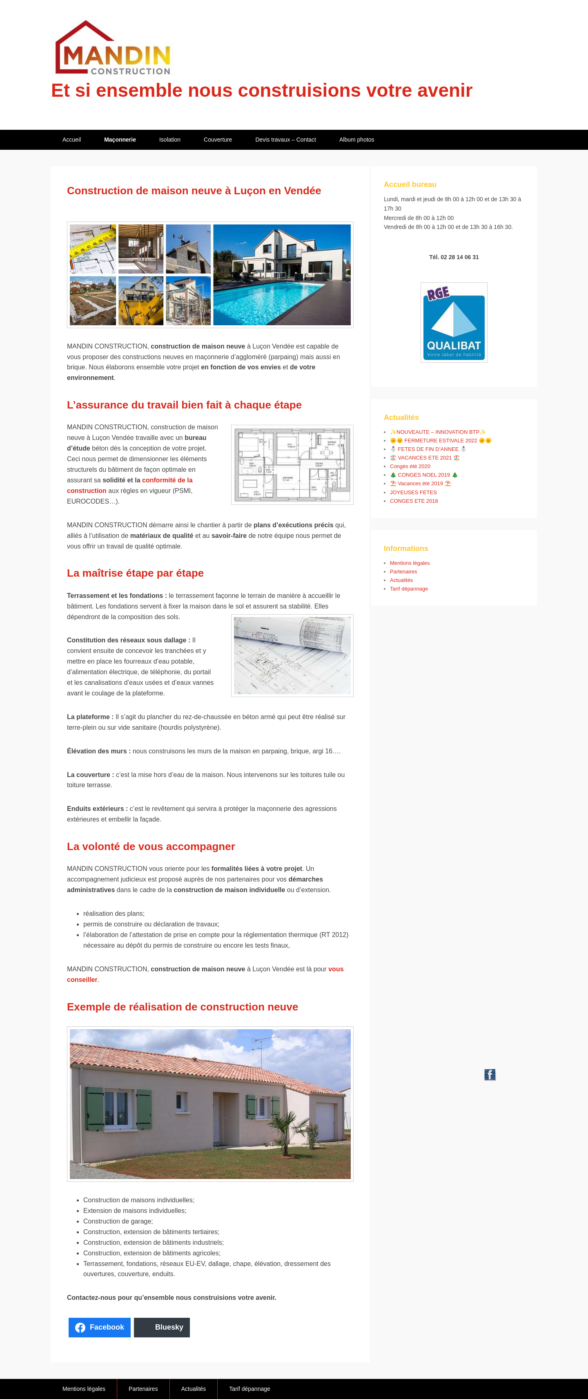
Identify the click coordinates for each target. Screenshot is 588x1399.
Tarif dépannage (409, 589)
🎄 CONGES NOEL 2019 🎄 (424, 475)
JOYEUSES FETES (413, 492)
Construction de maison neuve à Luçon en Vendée (194, 190)
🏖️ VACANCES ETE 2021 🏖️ (425, 458)
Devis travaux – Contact (285, 139)
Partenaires (403, 571)
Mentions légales (410, 563)
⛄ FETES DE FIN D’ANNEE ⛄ (428, 449)
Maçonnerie (120, 139)
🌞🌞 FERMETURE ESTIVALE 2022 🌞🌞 (441, 440)
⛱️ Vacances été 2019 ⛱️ (420, 483)
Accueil (71, 139)
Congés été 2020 (410, 466)
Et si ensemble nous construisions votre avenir (262, 90)
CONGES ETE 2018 (414, 501)
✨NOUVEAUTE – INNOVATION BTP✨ (438, 432)
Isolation (169, 139)
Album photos (356, 139)
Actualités (401, 580)
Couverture (218, 139)
